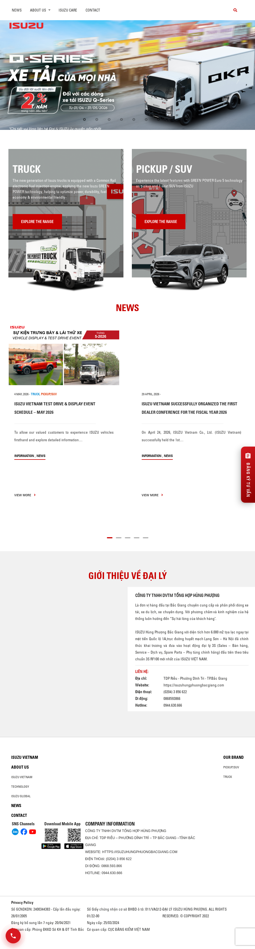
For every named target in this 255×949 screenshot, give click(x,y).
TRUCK (35, 394)
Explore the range (37, 221)
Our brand (233, 757)
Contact (93, 10)
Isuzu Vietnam (24, 757)
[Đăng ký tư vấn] (248, 475)
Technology (20, 787)
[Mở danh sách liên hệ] (13, 935)
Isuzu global (21, 796)
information (24, 456)
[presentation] (15, 75)
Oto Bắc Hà (127, 947)
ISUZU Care (68, 10)
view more (25, 495)
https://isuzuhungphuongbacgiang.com (194, 685)
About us (20, 767)
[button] (84, 119)
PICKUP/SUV (49, 394)
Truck (227, 777)
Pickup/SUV (231, 767)
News (17, 10)
